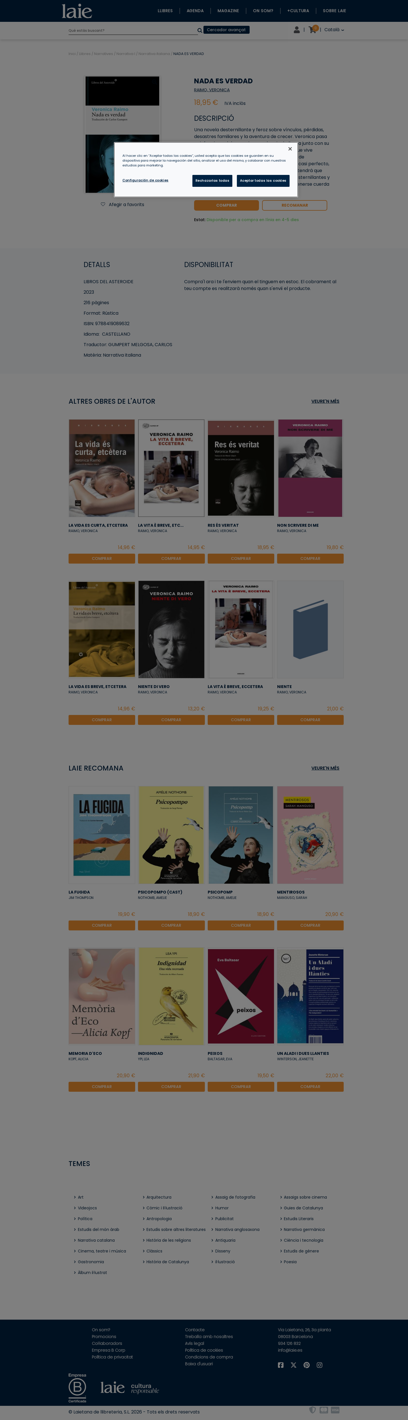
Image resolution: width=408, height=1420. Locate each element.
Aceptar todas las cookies (263, 180)
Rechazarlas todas (213, 180)
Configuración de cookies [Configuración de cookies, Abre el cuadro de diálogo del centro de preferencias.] (145, 180)
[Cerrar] (290, 149)
